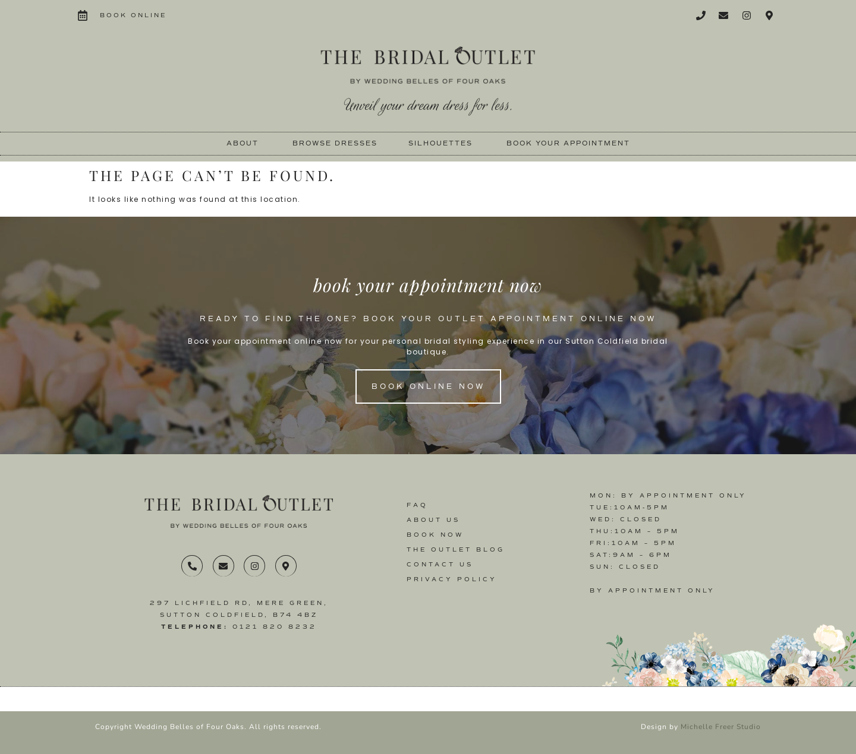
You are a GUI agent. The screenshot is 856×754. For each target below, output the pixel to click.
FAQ (417, 505)
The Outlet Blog (456, 549)
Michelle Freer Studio (721, 726)
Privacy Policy (452, 579)
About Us (433, 520)
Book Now (435, 534)
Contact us (440, 564)
